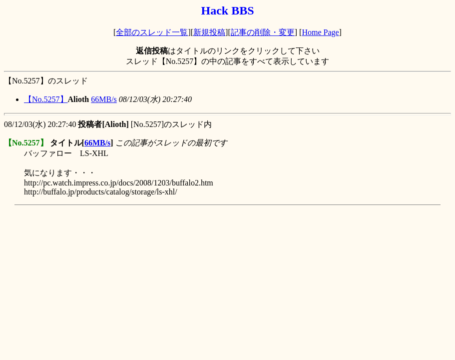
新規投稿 (209, 32)
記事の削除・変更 (263, 32)
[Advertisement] (186, 231)
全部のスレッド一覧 (152, 32)
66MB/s (104, 99)
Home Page (320, 32)
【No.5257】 (46, 99)
